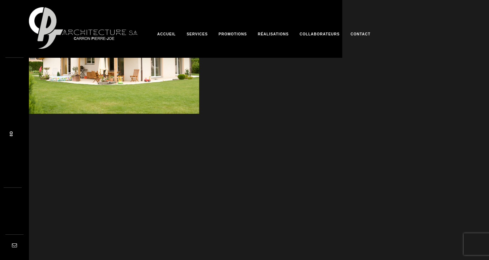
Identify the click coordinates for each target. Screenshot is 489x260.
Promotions (233, 34)
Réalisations (273, 34)
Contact (360, 34)
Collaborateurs (320, 34)
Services (196, 34)
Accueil (166, 34)
